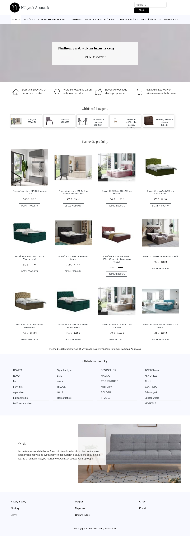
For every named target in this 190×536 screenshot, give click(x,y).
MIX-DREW (151, 376)
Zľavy (14, 515)
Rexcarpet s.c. (64, 398)
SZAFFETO (151, 387)
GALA (60, 392)
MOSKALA (150, 403)
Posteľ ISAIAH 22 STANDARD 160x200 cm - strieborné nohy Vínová (116, 259)
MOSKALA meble (22, 403)
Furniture (18, 387)
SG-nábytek (151, 392)
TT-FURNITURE (109, 381)
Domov (16, 19)
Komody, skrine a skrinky (51, 19)
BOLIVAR (106, 392)
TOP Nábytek (152, 370)
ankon (60, 381)
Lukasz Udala (152, 398)
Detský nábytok (150, 19)
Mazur (16, 381)
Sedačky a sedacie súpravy (99, 19)
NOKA (16, 376)
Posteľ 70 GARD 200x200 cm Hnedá (160, 256)
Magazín (79, 501)
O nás (142, 501)
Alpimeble (18, 392)
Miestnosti (170, 19)
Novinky (15, 508)
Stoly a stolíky (128, 19)
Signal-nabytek (65, 370)
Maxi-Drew (106, 387)
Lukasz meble (20, 398)
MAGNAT (106, 376)
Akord (148, 381)
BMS (59, 376)
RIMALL (61, 387)
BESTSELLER (108, 370)
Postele (75, 19)
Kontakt (143, 508)
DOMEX (17, 370)
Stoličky (28, 19)
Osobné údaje (82, 515)
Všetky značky (18, 501)
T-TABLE (105, 398)
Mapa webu (81, 508)
